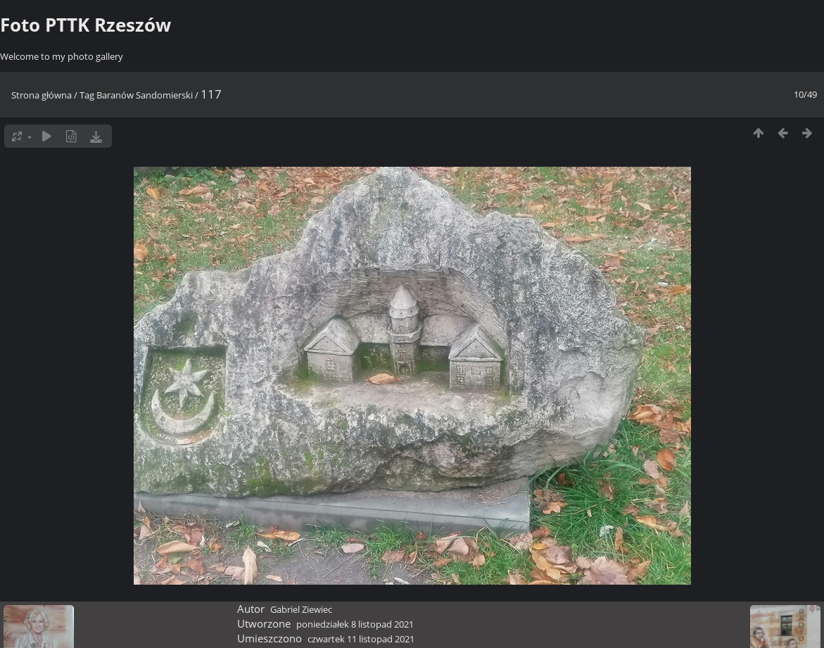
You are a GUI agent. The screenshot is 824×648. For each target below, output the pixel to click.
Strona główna (41, 95)
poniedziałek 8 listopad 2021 (355, 624)
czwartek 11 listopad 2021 (361, 639)
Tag (87, 95)
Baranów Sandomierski (144, 95)
